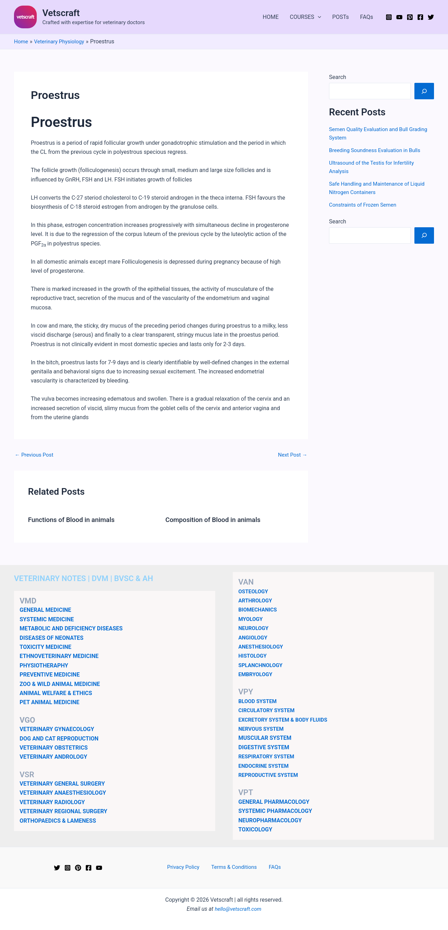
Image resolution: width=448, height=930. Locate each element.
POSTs (340, 17)
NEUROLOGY (254, 627)
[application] (317, 17)
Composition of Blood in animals (216, 519)
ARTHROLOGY (256, 600)
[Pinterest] (410, 17)
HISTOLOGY (253, 655)
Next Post (291, 455)
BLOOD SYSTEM (258, 701)
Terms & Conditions (234, 867)
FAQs (366, 17)
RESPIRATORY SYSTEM (268, 756)
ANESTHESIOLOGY (262, 646)
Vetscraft (61, 13)
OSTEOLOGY (254, 591)
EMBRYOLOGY (256, 674)
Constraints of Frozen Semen (365, 204)
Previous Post (35, 455)
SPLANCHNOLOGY (262, 664)
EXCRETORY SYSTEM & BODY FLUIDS (286, 719)
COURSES (305, 17)
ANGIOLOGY (254, 637)
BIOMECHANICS (259, 609)
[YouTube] (399, 17)
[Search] (424, 91)
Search (337, 77)
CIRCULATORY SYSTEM (268, 710)
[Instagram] (389, 17)
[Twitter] (431, 17)
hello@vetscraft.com (238, 908)
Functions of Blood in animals (74, 519)
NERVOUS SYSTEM (262, 728)
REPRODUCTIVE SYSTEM (270, 774)
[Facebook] (420, 17)
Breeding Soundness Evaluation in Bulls (378, 150)
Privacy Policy (187, 867)
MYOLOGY (251, 618)
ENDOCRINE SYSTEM (265, 765)
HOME (271, 17)
